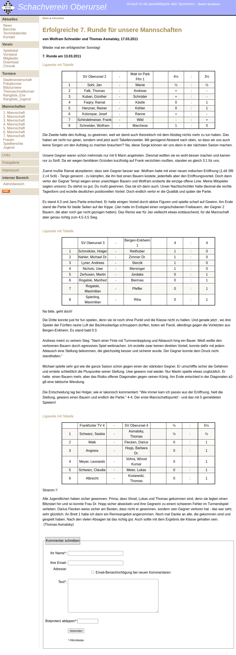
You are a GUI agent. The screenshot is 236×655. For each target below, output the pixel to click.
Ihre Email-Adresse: (58, 566)
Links (6, 155)
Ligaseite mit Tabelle (58, 65)
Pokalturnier (12, 84)
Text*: (62, 582)
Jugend (9, 147)
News (7, 25)
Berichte (9, 29)
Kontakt (9, 37)
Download (10, 62)
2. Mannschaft (14, 116)
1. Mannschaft (14, 113)
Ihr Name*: (58, 553)
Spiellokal (10, 50)
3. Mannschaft (14, 120)
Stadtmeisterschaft (17, 80)
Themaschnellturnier (18, 91)
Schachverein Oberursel (62, 6)
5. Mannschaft (14, 128)
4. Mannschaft (14, 124)
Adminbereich (13, 184)
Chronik (9, 66)
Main (46, 18)
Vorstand (10, 54)
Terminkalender (15, 33)
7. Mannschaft (14, 136)
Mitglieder (10, 58)
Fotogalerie (10, 162)
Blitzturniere (12, 87)
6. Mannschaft (14, 132)
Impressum (10, 170)
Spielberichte (13, 143)
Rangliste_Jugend (17, 99)
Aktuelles (58, 18)
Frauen (8, 140)
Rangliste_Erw (14, 95)
